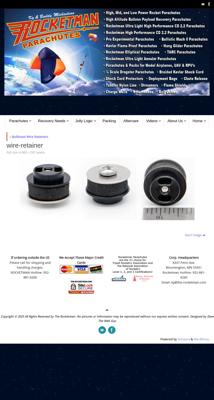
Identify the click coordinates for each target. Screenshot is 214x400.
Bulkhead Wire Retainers (28, 136)
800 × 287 (29, 152)
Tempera (184, 339)
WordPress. (202, 339)
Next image (195, 235)
